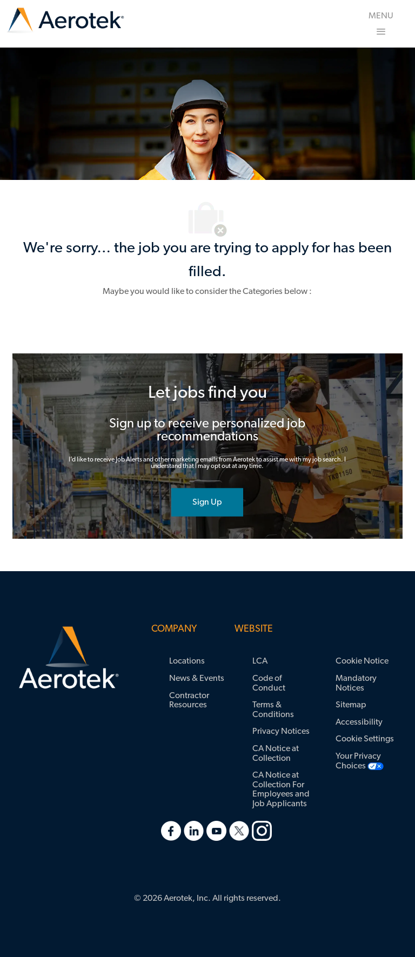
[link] (65, 20)
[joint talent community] (207, 502)
